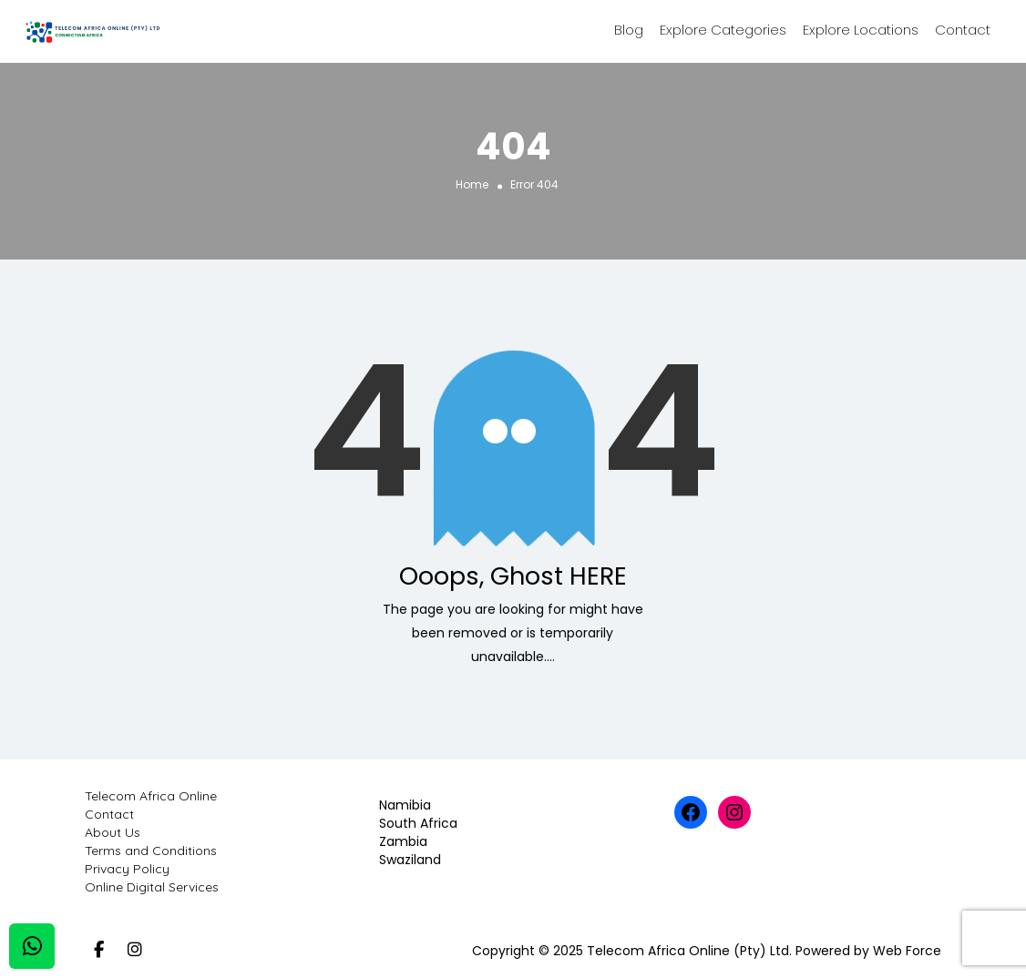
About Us (112, 832)
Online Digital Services (152, 887)
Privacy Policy (127, 869)
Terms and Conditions (151, 850)
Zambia (403, 841)
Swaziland (410, 860)
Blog (628, 29)
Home (472, 183)
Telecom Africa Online (151, 796)
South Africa (418, 823)
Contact (962, 29)
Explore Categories (723, 29)
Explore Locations (860, 29)
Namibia (405, 805)
